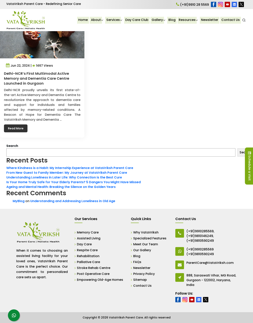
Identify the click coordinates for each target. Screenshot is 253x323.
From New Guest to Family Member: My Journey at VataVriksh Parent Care (66, 172)
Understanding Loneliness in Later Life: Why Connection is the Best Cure (64, 177)
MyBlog (19, 201)
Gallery (157, 20)
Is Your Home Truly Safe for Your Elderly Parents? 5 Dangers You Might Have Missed (73, 182)
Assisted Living (88, 238)
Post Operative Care (93, 274)
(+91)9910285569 (200, 231)
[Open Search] (244, 20)
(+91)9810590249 (200, 240)
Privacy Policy (144, 274)
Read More (18, 124)
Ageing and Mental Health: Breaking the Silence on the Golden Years (61, 187)
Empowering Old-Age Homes (100, 279)
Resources (187, 20)
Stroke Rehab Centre (93, 268)
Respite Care (87, 250)
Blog (172, 20)
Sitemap (140, 279)
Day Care (84, 244)
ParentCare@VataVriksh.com (210, 262)
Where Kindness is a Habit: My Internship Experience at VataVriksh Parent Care (69, 168)
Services (113, 20)
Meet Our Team (145, 244)
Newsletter (209, 20)
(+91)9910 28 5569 (192, 4)
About (96, 20)
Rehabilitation (88, 256)
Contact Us (231, 20)
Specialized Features (149, 238)
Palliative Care (88, 262)
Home (83, 20)
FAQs (137, 262)
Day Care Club (137, 20)
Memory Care (88, 232)
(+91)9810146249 (199, 236)
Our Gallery (142, 250)
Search (12, 146)
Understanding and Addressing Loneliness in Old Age (72, 201)
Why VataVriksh (146, 232)
